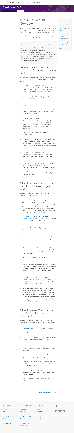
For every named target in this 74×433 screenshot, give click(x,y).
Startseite (5, 11)
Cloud (34, 2)
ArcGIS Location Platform (26, 416)
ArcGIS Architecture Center (27, 426)
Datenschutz (26, 430)
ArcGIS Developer (24, 418)
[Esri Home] (58, 406)
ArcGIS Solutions (24, 421)
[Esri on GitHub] (61, 411)
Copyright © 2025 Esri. (7, 430)
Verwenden (13, 11)
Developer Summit (42, 418)
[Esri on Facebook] (59, 411)
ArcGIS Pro (23, 411)
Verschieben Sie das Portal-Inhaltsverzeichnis (34, 85)
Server (4, 414)
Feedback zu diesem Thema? (48, 392)
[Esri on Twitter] (56, 411)
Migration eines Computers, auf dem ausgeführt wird (64, 26)
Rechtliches (41, 430)
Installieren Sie (31, 106)
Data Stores (28, 2)
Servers (22, 2)
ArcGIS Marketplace (25, 423)
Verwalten (20, 11)
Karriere (40, 411)
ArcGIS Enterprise (8, 2)
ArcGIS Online (23, 409)
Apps (38, 2)
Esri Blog (40, 414)
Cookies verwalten (33, 430)
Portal (17, 2)
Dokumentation (6, 423)
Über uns (40, 409)
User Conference (42, 416)
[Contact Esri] (64, 411)
